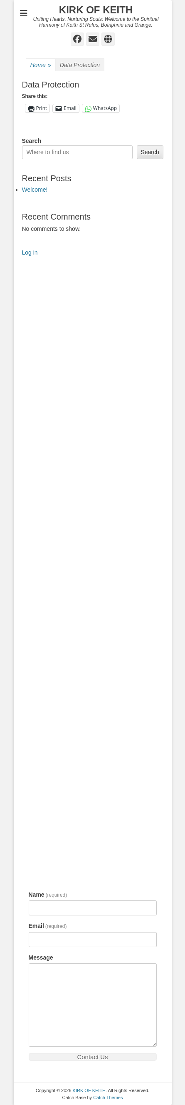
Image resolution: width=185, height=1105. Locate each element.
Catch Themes (108, 1097)
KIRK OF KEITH (96, 9)
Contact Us (92, 1056)
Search (32, 141)
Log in (30, 252)
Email (48, 925)
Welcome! (35, 189)
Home (40, 65)
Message (41, 957)
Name (48, 894)
